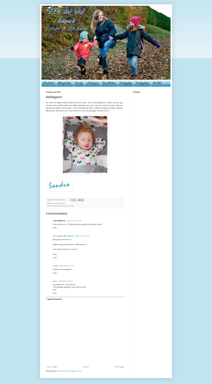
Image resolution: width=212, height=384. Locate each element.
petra (55, 281)
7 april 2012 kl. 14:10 (65, 281)
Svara (55, 228)
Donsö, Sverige (68, 206)
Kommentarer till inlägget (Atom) (69, 371)
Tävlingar (92, 83)
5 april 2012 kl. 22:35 (81, 236)
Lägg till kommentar (54, 299)
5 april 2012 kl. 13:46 (73, 221)
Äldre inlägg (119, 367)
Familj (79, 83)
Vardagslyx (126, 83)
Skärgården (64, 83)
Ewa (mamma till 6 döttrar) (63, 236)
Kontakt (157, 83)
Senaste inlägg (52, 367)
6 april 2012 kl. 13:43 (66, 266)
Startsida (49, 83)
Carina (55, 266)
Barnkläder (109, 83)
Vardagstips (142, 83)
